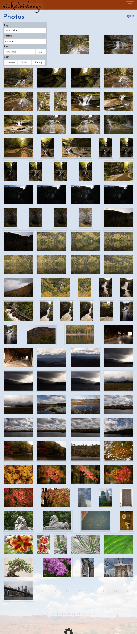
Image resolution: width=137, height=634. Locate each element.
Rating (38, 62)
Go (40, 51)
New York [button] (11, 30)
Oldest (24, 62)
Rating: (8, 35)
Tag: (7, 25)
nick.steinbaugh (22, 6)
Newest (11, 62)
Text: (7, 46)
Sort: (7, 56)
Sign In (130, 16)
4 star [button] (9, 41)
